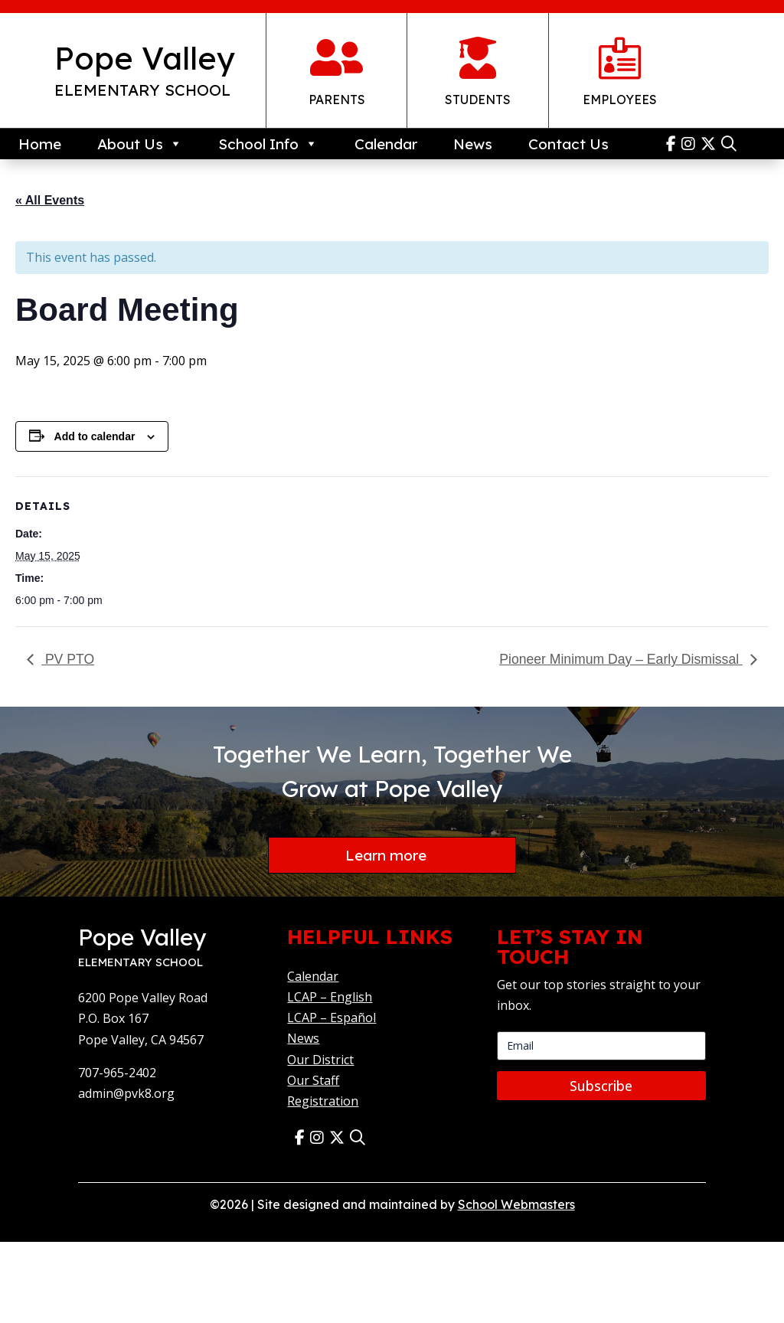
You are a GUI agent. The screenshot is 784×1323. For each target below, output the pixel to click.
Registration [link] (322, 1101)
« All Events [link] (49, 200)
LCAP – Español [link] (331, 1019)
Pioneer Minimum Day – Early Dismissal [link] (621, 659)
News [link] (472, 144)
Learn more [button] (385, 855)
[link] (673, 143)
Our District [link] (320, 1060)
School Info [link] (268, 144)
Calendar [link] (385, 144)
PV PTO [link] (67, 659)
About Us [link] (139, 144)
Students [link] (478, 99)
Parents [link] (337, 99)
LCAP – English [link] (329, 997)
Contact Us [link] (568, 144)
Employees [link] (620, 99)
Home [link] (39, 144)
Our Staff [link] (313, 1081)
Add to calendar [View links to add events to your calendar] (95, 436)
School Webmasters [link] (516, 1206)
